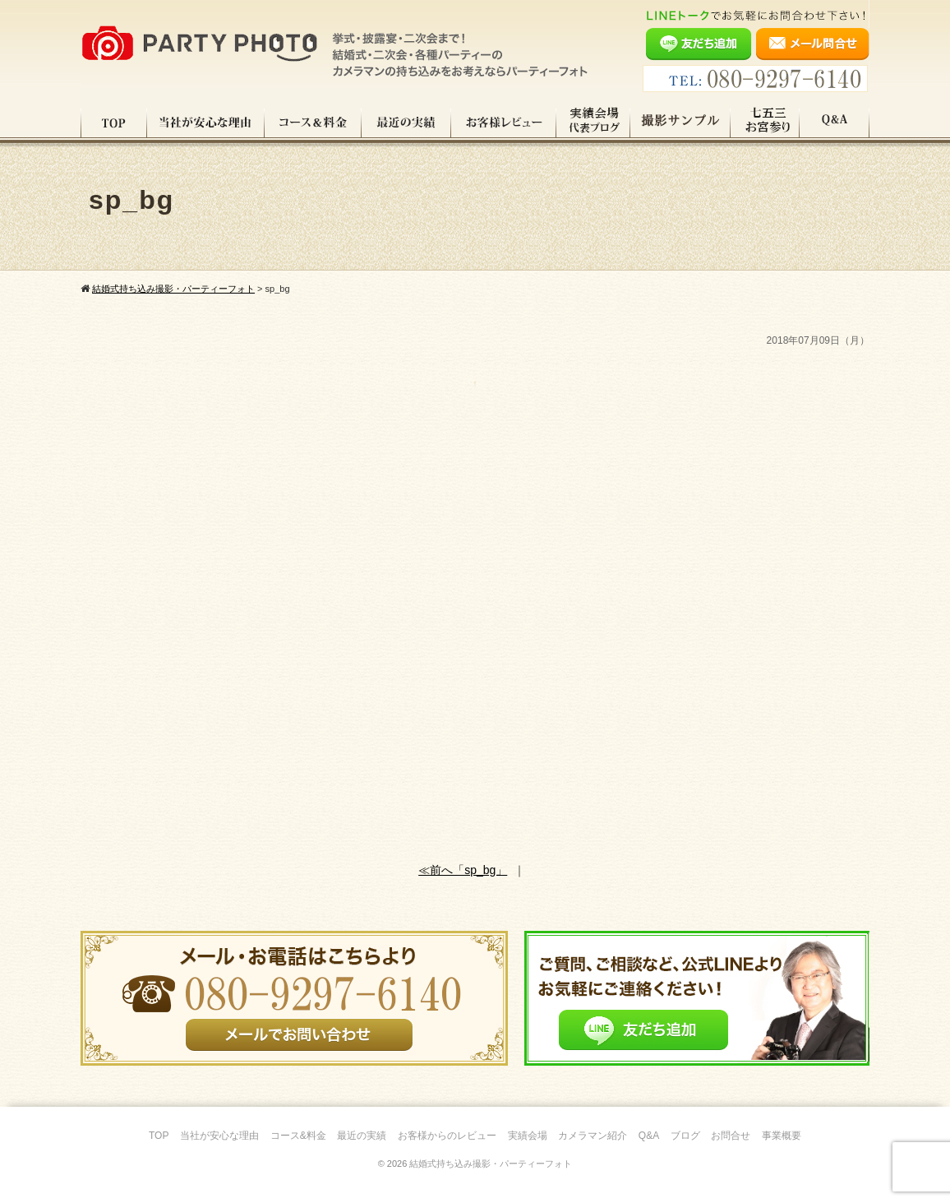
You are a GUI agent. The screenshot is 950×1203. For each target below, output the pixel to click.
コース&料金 (298, 1135)
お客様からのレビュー (447, 1135)
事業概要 (781, 1135)
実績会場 (527, 1135)
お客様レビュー (503, 122)
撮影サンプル (680, 122)
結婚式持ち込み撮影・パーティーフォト (490, 1163)
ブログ (685, 1135)
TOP (114, 122)
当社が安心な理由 (206, 122)
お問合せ (730, 1135)
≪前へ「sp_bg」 (462, 870)
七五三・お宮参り (765, 122)
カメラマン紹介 (592, 1135)
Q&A (834, 122)
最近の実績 (406, 122)
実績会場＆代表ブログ (593, 122)
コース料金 (313, 122)
